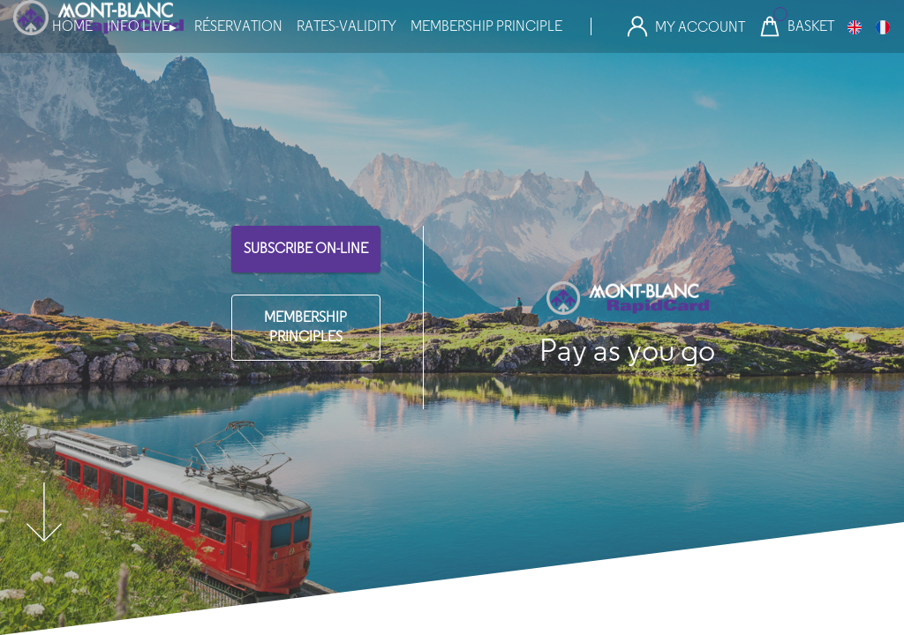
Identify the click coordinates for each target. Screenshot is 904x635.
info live (142, 26)
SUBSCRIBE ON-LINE (306, 248)
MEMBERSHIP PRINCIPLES (305, 327)
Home (72, 26)
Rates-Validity (346, 26)
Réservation (238, 26)
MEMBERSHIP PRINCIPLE (486, 26)
